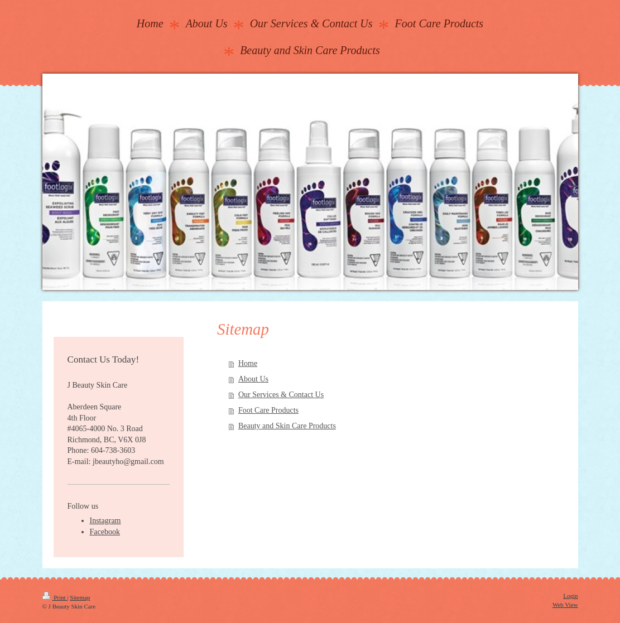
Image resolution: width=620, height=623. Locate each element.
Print (55, 597)
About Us (253, 379)
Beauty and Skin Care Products (287, 426)
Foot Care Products (268, 410)
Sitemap (80, 597)
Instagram (105, 520)
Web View (565, 604)
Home (247, 363)
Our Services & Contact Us (281, 394)
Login (570, 595)
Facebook (105, 532)
